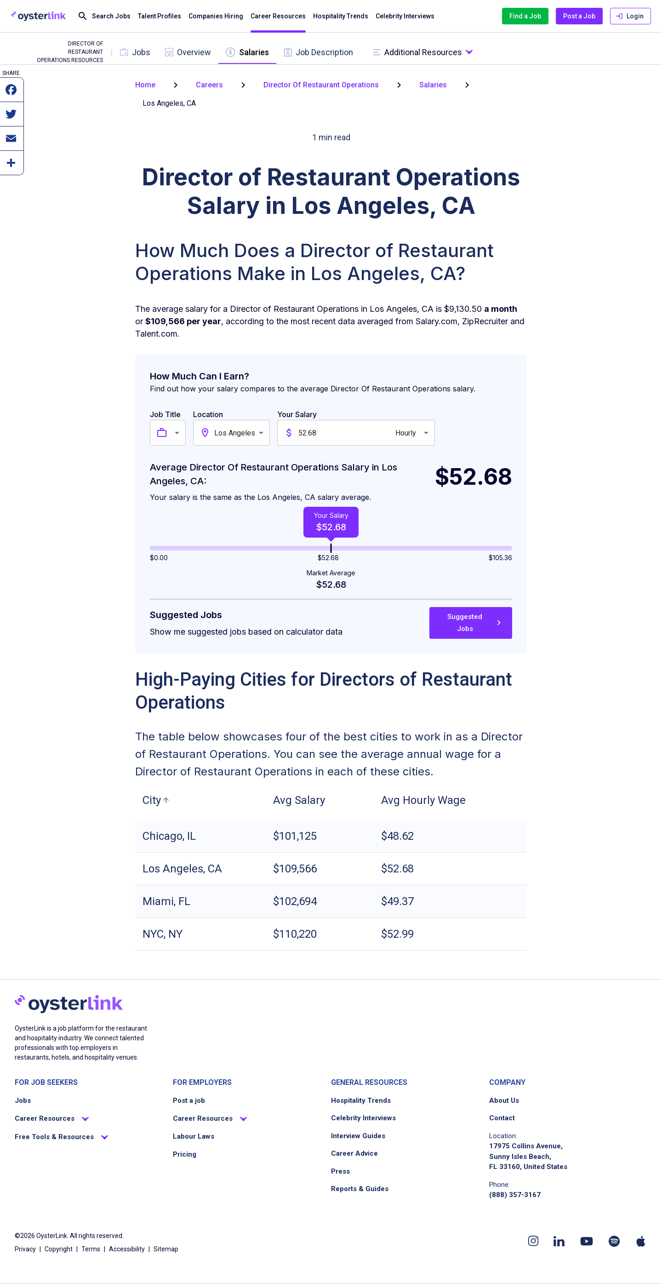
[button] (157, 800)
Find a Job (525, 16)
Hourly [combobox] (405, 433)
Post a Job (579, 16)
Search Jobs (104, 16)
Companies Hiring (216, 16)
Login (631, 16)
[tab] (135, 52)
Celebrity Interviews (405, 16)
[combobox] (178, 433)
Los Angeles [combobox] (234, 433)
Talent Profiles (159, 16)
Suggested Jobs (470, 623)
